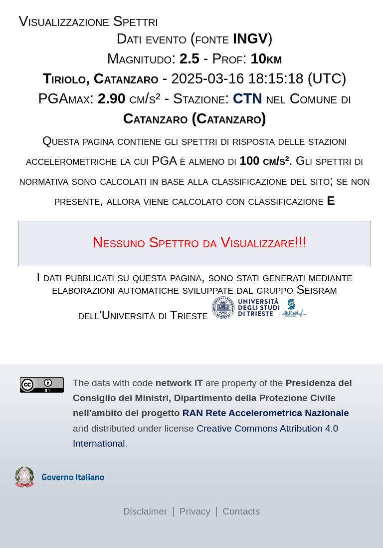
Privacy (195, 511)
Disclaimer (145, 511)
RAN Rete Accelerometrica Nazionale (266, 413)
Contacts (241, 511)
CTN (247, 98)
